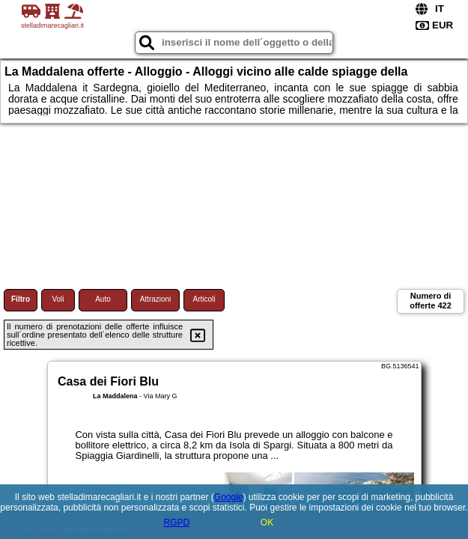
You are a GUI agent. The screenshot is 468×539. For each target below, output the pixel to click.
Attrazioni (155, 299)
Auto (103, 299)
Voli (58, 299)
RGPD (176, 522)
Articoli (203, 299)
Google (228, 497)
